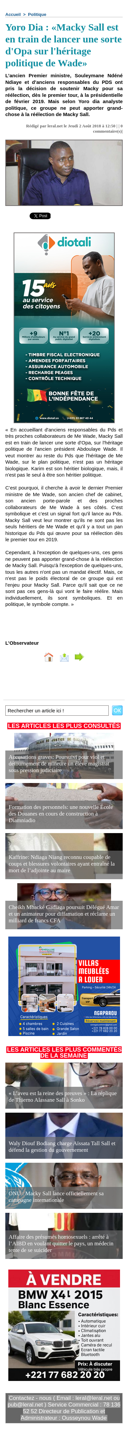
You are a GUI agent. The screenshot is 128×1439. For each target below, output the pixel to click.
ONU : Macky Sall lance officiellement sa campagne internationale (56, 1196)
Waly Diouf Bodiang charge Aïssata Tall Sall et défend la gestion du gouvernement (62, 1146)
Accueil (13, 14)
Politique (37, 14)
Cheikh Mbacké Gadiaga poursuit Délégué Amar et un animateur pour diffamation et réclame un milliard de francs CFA (64, 914)
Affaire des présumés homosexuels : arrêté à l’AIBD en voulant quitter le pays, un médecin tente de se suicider (61, 1243)
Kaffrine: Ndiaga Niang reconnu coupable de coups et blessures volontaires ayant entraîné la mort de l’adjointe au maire (62, 864)
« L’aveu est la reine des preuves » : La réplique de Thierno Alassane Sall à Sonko (63, 1096)
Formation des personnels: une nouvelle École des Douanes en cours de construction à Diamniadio (61, 813)
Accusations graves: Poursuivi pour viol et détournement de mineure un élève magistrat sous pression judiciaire (59, 763)
